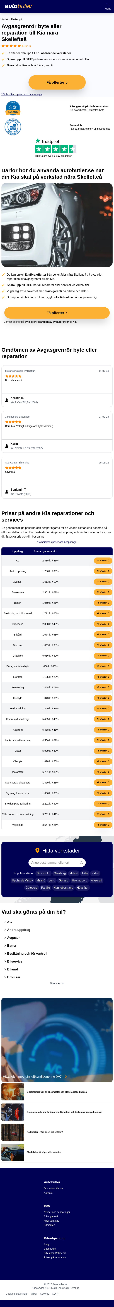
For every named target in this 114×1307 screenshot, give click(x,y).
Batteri (10, 945)
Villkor (33, 1293)
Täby (85, 873)
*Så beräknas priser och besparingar (21, 94)
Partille (45, 887)
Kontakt (48, 1192)
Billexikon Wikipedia (55, 1253)
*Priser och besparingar (57, 1212)
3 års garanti (51, 1216)
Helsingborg (79, 880)
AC (8, 922)
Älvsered (96, 880)
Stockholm (43, 873)
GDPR (55, 1293)
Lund (52, 880)
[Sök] (81, 862)
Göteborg (60, 873)
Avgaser (12, 938)
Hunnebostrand (63, 887)
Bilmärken (49, 1225)
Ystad (95, 873)
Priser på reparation (55, 1257)
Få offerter (103, 560)
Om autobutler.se (53, 1188)
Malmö (73, 873)
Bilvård (11, 969)
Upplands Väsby (22, 880)
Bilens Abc (49, 1248)
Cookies (44, 1293)
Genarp (63, 880)
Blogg (47, 1244)
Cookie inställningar (17, 1293)
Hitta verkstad (51, 1220)
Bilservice (13, 961)
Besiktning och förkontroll (25, 953)
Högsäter (82, 887)
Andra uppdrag (17, 930)
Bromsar (12, 977)
